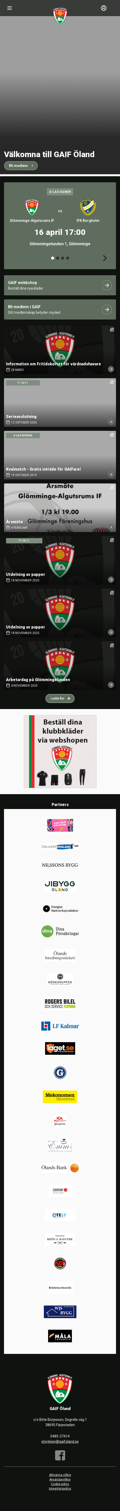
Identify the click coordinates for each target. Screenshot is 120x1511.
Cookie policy (60, 1484)
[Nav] (9, 8)
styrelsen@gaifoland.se (60, 1441)
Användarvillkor (60, 1479)
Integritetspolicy (60, 1488)
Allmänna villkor (60, 1475)
